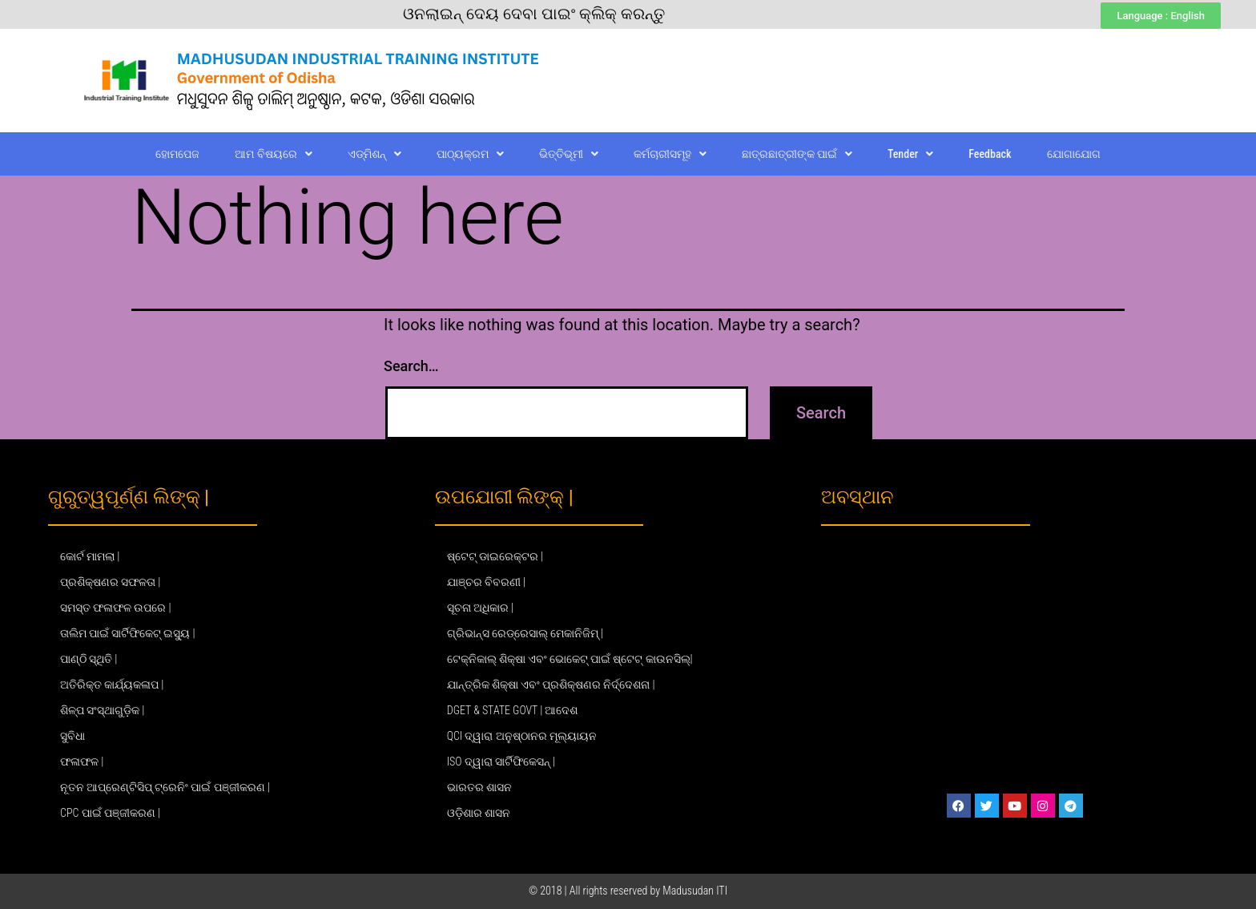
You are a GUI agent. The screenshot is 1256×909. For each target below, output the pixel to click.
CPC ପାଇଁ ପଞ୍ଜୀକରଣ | (110, 812)
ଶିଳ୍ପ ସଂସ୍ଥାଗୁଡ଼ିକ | (102, 710)
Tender (910, 153)
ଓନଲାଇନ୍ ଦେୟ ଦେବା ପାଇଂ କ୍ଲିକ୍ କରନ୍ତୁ (534, 13)
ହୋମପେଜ (177, 153)
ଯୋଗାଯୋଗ (1074, 153)
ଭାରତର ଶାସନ (479, 787)
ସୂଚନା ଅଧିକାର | (480, 607)
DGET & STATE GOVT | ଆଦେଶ (512, 710)
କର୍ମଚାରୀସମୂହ (670, 153)
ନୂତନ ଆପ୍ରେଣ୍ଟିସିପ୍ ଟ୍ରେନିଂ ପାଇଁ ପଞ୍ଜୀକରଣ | (165, 787)
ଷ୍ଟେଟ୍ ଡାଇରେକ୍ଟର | (495, 556)
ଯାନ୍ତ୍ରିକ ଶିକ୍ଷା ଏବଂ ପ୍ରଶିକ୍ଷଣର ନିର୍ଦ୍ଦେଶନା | (551, 684)
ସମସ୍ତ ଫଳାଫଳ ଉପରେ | (115, 607)
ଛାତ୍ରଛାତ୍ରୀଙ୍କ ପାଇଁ (797, 153)
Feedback (989, 153)
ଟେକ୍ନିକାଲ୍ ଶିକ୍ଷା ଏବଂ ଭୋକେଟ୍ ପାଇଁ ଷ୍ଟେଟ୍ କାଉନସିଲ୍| (570, 658)
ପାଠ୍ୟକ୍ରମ (470, 153)
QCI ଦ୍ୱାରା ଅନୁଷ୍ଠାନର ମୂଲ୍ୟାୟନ (522, 735)
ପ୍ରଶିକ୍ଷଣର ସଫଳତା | (110, 582)
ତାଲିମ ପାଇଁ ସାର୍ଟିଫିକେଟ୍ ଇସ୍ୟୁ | (127, 633)
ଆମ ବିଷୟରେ (273, 153)
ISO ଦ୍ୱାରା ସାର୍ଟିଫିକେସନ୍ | (501, 761)
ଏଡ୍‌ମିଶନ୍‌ (374, 153)
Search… (411, 366)
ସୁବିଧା (72, 735)
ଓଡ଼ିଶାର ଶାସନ (478, 812)
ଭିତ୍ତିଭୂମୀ (568, 153)
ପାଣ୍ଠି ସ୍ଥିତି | (88, 658)
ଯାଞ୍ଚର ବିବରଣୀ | (486, 582)
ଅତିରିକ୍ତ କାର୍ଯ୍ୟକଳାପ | (111, 684)
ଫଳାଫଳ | (81, 761)
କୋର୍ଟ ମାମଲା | (89, 556)
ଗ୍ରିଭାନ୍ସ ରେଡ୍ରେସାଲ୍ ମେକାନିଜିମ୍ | (525, 633)
